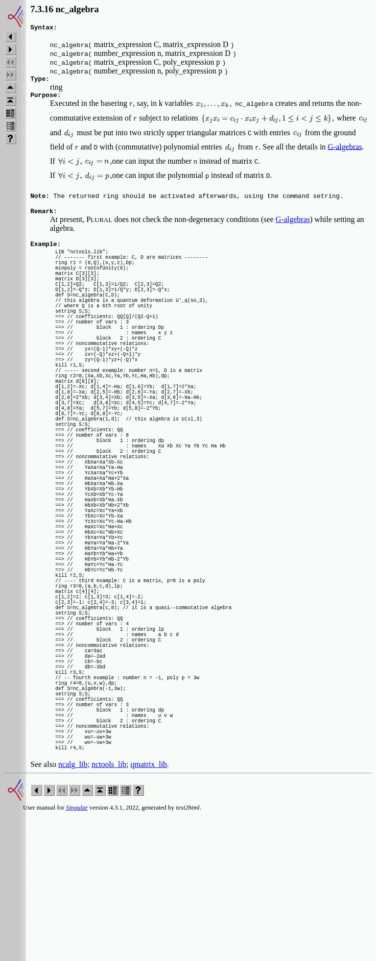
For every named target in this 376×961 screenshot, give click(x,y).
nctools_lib (109, 910)
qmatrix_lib (148, 910)
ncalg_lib (73, 910)
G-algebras (345, 151)
